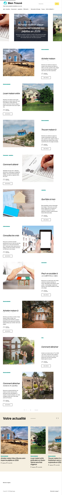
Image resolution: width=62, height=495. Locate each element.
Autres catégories (50, 9)
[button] (60, 27)
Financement (14, 9)
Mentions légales (7, 482)
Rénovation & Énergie (35, 9)
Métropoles (26, 9)
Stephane (4, 463)
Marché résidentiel (4, 456)
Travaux (43, 9)
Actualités (8, 9)
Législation (20, 9)
